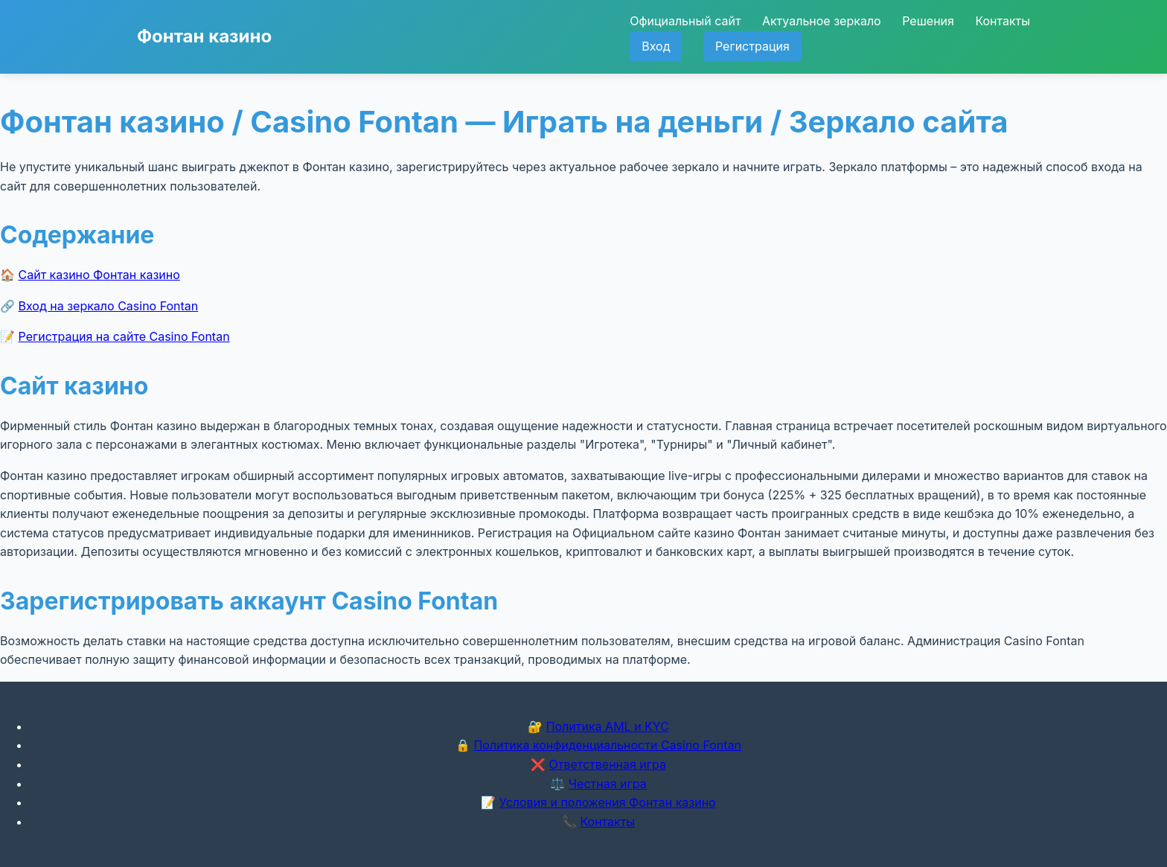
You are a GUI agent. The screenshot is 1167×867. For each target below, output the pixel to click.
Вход (656, 46)
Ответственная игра (607, 764)
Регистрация (752, 46)
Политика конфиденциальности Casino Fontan (607, 745)
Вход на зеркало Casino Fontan (109, 305)
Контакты (1002, 20)
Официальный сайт (685, 20)
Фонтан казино (204, 36)
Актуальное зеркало (821, 20)
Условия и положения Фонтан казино (607, 802)
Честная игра (608, 783)
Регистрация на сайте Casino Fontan (124, 336)
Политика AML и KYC (607, 726)
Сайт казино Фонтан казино (99, 274)
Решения (928, 20)
